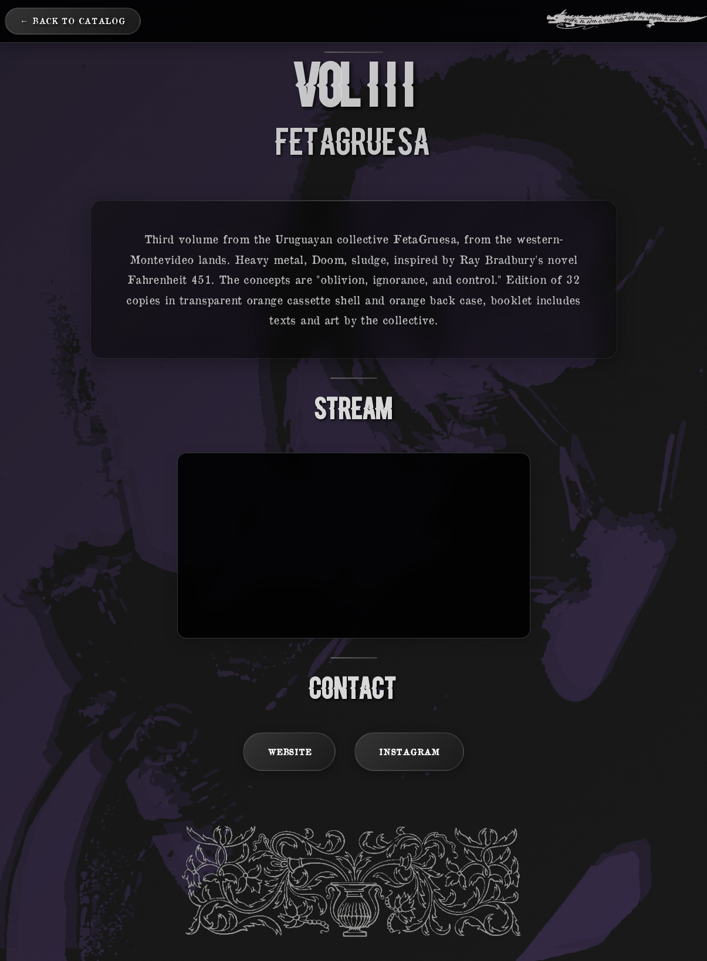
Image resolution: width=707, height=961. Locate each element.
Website (289, 751)
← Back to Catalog (73, 20)
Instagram (409, 751)
